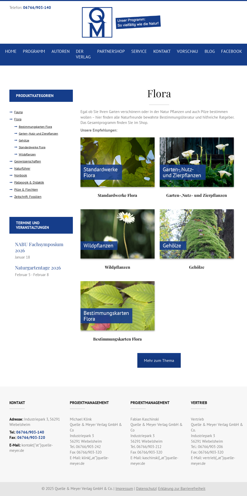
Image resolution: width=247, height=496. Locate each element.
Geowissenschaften (27, 161)
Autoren (61, 51)
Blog (210, 51)
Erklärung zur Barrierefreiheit (181, 488)
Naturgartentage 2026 (38, 267)
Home (11, 51)
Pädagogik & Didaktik (29, 182)
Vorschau (187, 51)
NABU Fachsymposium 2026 (39, 247)
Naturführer (22, 168)
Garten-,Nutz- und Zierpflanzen (38, 133)
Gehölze (24, 140)
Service (139, 51)
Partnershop (111, 51)
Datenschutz (146, 488)
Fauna (18, 112)
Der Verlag (83, 54)
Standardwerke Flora (32, 147)
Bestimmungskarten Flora (35, 127)
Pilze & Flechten (26, 189)
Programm (34, 51)
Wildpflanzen (27, 154)
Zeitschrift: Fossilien (27, 197)
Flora (17, 119)
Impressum (124, 488)
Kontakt (162, 51)
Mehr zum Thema (159, 360)
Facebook (231, 51)
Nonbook (20, 175)
